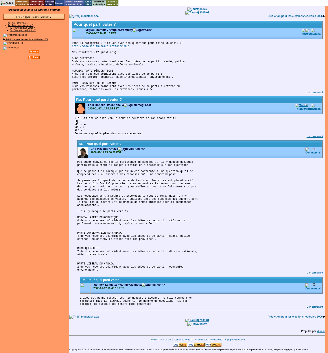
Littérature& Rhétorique (99, 3)
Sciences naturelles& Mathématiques (74, 3)
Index (11, 47)
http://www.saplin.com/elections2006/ (100, 46)
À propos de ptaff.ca (235, 339)
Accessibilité (216, 339)
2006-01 (13, 43)
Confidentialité (200, 339)
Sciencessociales (49, 3)
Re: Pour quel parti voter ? (20, 25)
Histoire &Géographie (112, 3)
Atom (36, 57)
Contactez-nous (182, 339)
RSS (35, 51)
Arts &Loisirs (88, 3)
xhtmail (321, 331)
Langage (59, 3)
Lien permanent (315, 92)
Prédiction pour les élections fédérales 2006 (25, 39)
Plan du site (165, 339)
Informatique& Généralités (22, 3)
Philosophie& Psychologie (37, 3)
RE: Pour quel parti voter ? (22, 28)
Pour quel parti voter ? (17, 23)
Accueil (153, 339)
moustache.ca (15, 35)
